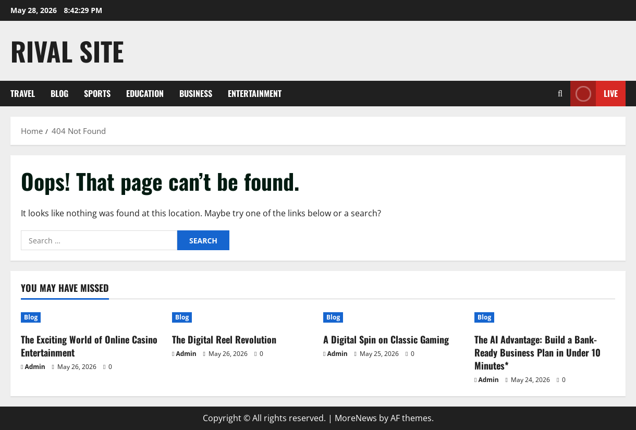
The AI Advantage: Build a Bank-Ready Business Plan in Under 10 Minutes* (537, 352)
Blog (59, 93)
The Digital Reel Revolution (224, 339)
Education (145, 93)
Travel (22, 93)
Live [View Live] (594, 93)
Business (195, 93)
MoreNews (356, 418)
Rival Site (67, 50)
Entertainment (255, 93)
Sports (97, 93)
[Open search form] (560, 93)
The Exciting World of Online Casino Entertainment (89, 346)
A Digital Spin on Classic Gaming (386, 339)
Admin (35, 366)
